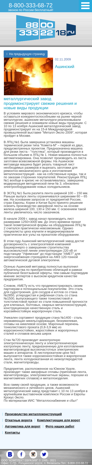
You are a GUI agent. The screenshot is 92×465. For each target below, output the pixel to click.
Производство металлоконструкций (33, 414)
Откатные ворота (18, 420)
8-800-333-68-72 (30, 7)
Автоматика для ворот (22, 426)
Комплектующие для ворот (58, 420)
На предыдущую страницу (25, 54)
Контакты (12, 432)
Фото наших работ (59, 426)
